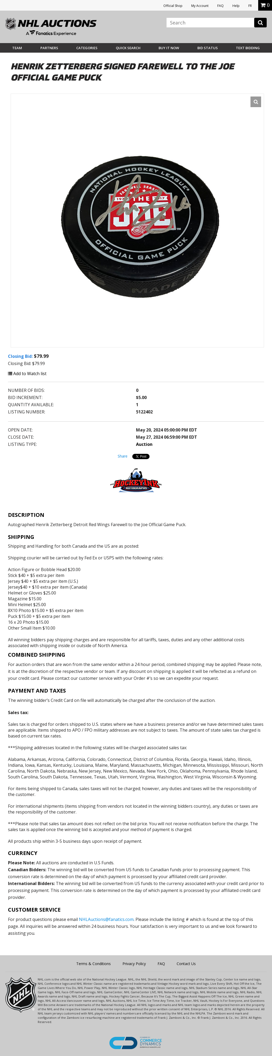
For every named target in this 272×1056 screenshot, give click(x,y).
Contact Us (186, 963)
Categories (86, 47)
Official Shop (172, 5)
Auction (144, 444)
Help (236, 5)
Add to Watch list (27, 373)
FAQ (220, 5)
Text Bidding (248, 47)
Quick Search (128, 47)
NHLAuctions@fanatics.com (106, 919)
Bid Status (207, 47)
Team (17, 47)
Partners (49, 47)
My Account (200, 5)
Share (123, 456)
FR (250, 5)
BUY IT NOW (169, 47)
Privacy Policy (134, 963)
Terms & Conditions (93, 963)
